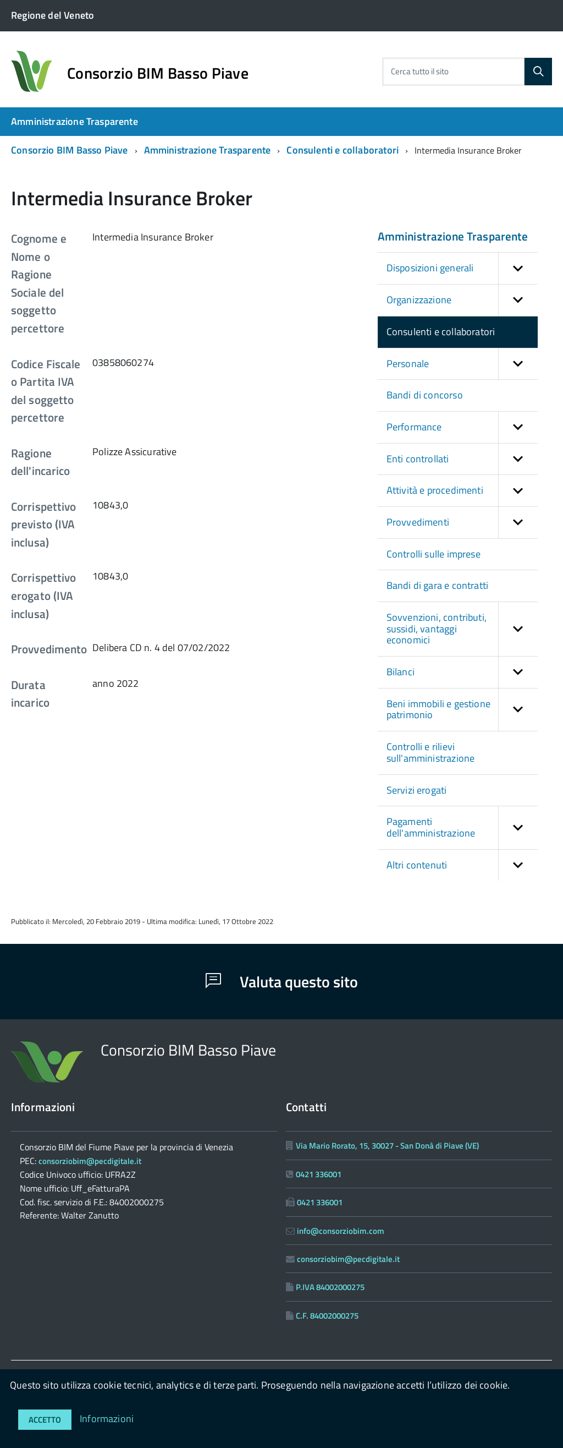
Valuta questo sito (282, 981)
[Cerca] (538, 71)
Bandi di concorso (425, 394)
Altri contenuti (462, 865)
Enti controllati (462, 459)
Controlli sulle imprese (434, 554)
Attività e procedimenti (462, 490)
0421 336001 (318, 1174)
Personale (462, 364)
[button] (518, 268)
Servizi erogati (417, 790)
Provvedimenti (462, 522)
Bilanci (462, 672)
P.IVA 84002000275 (330, 1287)
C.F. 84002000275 (327, 1315)
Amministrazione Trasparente (74, 121)
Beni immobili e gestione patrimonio (462, 710)
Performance (462, 427)
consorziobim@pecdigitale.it (89, 1161)
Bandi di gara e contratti (438, 585)
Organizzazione (462, 300)
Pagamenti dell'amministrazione (462, 827)
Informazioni (107, 1418)
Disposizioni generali (462, 268)
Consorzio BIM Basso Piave (158, 73)
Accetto (45, 1419)
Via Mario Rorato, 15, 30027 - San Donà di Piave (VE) (387, 1145)
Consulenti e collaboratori (342, 150)
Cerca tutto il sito (420, 71)
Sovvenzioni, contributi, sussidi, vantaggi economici (462, 629)
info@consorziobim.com (340, 1231)
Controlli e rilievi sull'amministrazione (431, 752)
